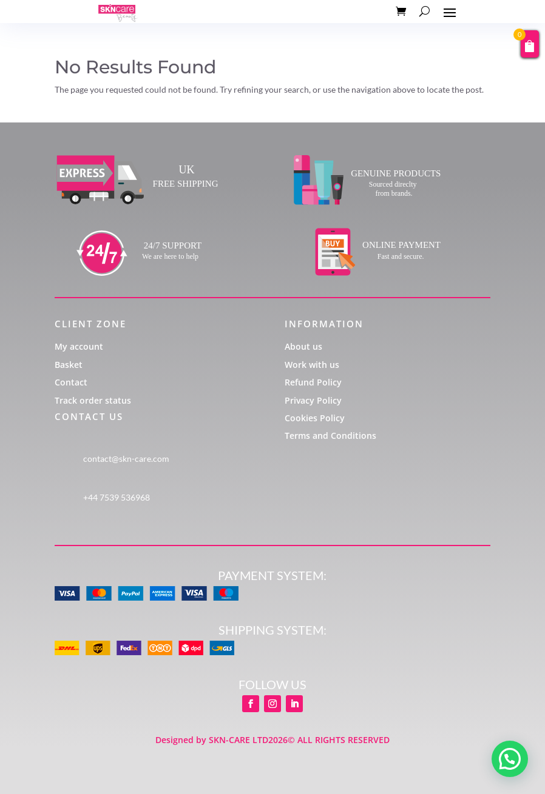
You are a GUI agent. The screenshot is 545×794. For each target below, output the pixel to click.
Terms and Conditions (330, 435)
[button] (510, 759)
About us (303, 346)
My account (79, 346)
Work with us (312, 364)
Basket (69, 364)
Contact (71, 382)
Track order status (93, 400)
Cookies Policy (315, 418)
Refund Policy (313, 382)
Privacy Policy (313, 400)
